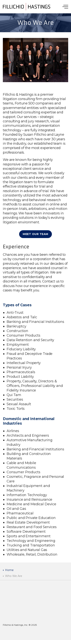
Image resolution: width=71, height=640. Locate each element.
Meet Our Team (35, 234)
